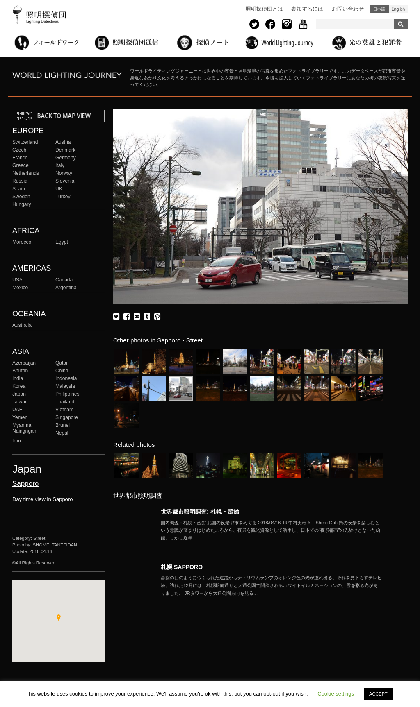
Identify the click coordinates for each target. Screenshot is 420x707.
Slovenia (64, 181)
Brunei (62, 425)
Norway (63, 173)
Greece (20, 165)
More (271, 530)
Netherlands (25, 173)
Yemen (19, 417)
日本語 (379, 9)
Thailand (64, 402)
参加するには (307, 9)
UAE (17, 409)
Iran (16, 441)
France (20, 158)
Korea (18, 386)
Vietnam (64, 409)
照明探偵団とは (264, 9)
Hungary (21, 204)
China (61, 371)
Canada (64, 280)
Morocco (21, 242)
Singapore (66, 417)
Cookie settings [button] (335, 694)
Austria (63, 142)
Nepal (61, 433)
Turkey (62, 196)
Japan (19, 394)
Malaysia (65, 386)
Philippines (67, 394)
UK (58, 189)
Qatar (61, 363)
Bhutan (20, 371)
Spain (18, 189)
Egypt (61, 242)
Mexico (20, 287)
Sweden (21, 196)
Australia (22, 325)
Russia (19, 181)
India (17, 378)
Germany (65, 158)
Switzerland (25, 142)
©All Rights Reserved (33, 562)
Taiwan (20, 402)
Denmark (65, 150)
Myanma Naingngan (24, 428)
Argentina (66, 287)
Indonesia (66, 378)
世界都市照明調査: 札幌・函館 (200, 511)
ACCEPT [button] (378, 693)
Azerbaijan (24, 363)
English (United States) (398, 9)
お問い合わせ (348, 9)
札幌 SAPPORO (182, 567)
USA (17, 280)
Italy (59, 165)
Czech (19, 150)
